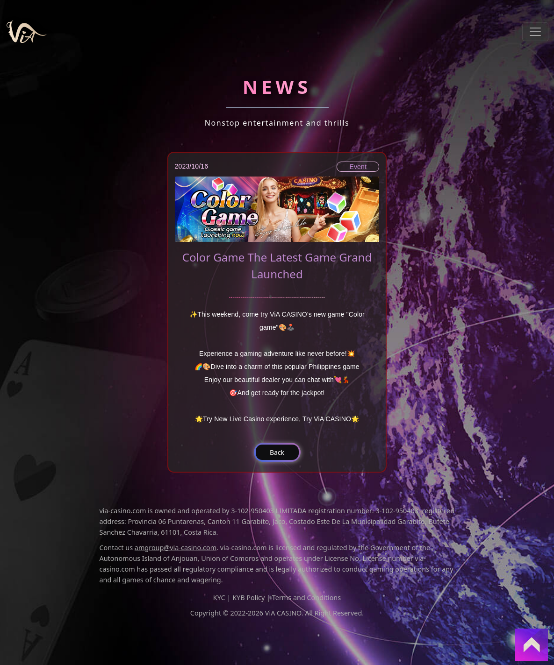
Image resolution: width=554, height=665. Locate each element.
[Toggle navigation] (535, 31)
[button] (277, 452)
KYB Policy (248, 597)
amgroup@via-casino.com (175, 547)
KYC (219, 597)
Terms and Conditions (306, 597)
